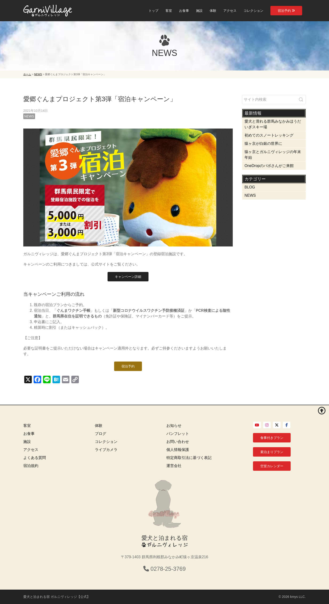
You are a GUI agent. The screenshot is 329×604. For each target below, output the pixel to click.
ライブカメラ (106, 450)
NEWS (29, 116)
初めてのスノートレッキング (269, 135)
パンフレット (177, 434)
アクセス (230, 10)
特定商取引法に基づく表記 (189, 458)
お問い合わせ (177, 442)
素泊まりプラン (271, 452)
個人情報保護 (177, 450)
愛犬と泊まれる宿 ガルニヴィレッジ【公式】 (56, 597)
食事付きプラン (271, 438)
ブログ (100, 434)
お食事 (184, 10)
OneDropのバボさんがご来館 (269, 166)
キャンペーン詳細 (128, 277)
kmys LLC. (298, 597)
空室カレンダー (271, 466)
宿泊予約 (286, 10)
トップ (153, 10)
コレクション (253, 10)
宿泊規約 (30, 466)
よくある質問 (34, 458)
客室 (168, 10)
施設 (199, 10)
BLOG (250, 187)
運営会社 (173, 466)
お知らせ (173, 426)
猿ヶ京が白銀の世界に (263, 144)
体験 (213, 10)
